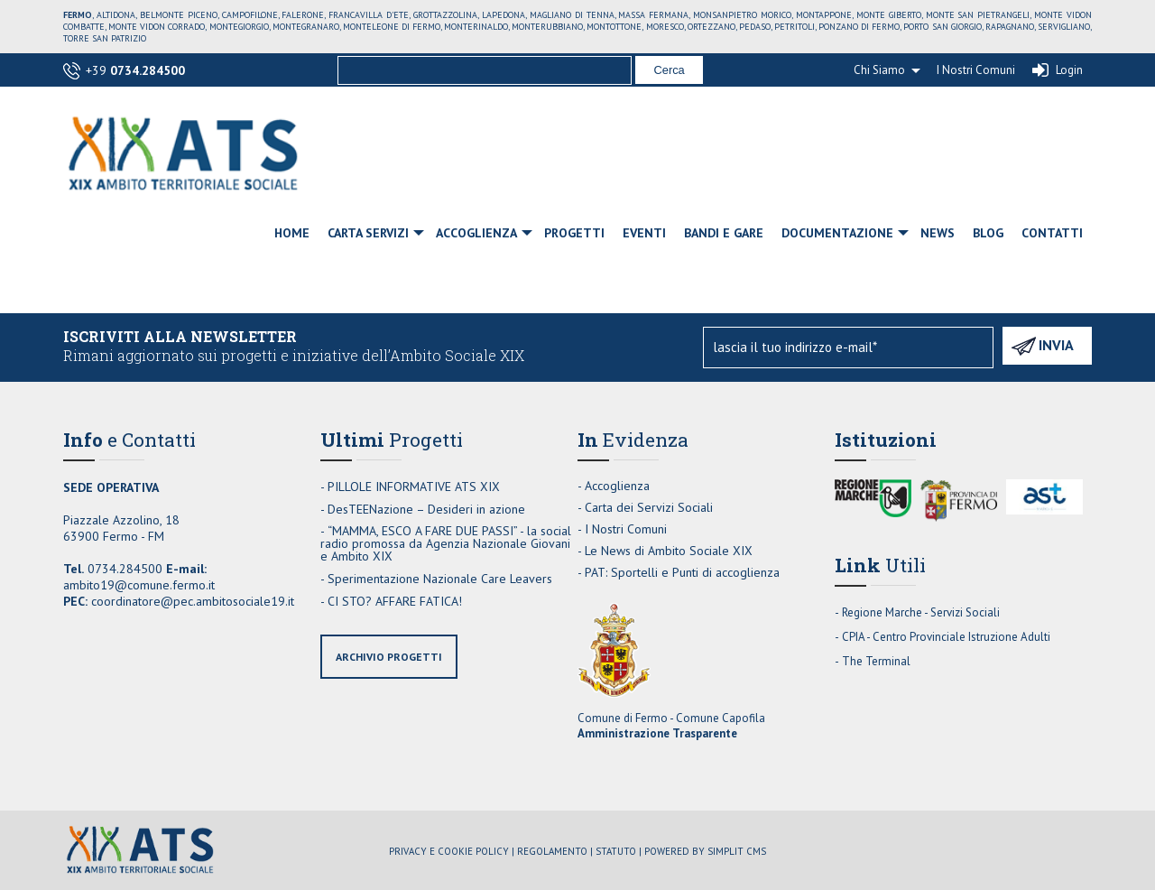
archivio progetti (389, 656)
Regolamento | (555, 851)
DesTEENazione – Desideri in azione (426, 509)
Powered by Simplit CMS (705, 851)
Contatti (1052, 233)
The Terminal (876, 661)
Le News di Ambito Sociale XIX (669, 550)
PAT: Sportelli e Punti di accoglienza (682, 572)
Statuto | (619, 851)
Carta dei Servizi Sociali (649, 507)
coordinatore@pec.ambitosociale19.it (192, 601)
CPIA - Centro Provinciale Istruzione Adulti (946, 636)
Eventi (644, 233)
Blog (988, 233)
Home (292, 233)
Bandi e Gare (723, 233)
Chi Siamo (879, 70)
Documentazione (837, 233)
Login (1069, 70)
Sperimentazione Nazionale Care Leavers (440, 578)
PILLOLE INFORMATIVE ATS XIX (414, 486)
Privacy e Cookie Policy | (451, 851)
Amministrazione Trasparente (657, 733)
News (937, 233)
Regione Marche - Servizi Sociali (921, 612)
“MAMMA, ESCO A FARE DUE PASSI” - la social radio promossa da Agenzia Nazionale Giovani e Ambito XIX (445, 543)
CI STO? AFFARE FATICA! (395, 601)
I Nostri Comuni (976, 70)
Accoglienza (476, 233)
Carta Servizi (368, 233)
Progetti (574, 233)
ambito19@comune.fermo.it (139, 585)
